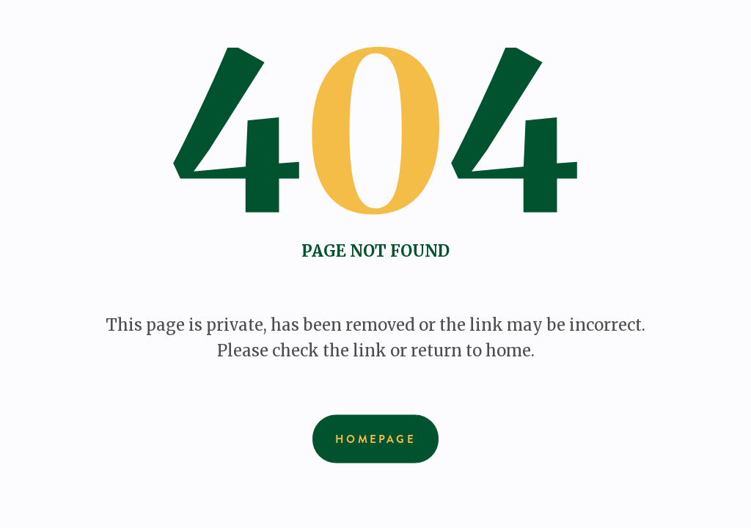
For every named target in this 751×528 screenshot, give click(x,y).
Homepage (375, 439)
